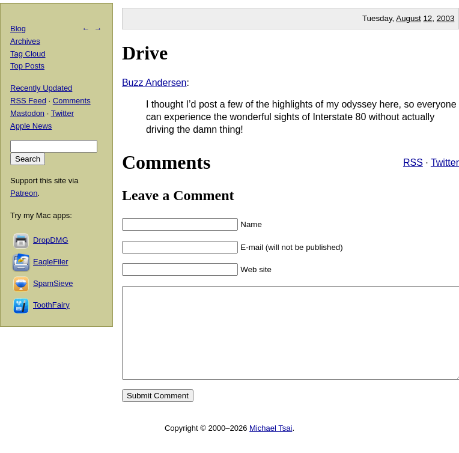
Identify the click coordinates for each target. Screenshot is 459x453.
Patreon (24, 193)
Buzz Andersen (154, 83)
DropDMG (50, 240)
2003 (446, 18)
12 (427, 18)
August (408, 18)
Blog (18, 28)
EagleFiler (50, 261)
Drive (145, 53)
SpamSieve (53, 283)
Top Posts (27, 65)
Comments (72, 100)
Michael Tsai (270, 446)
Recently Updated (41, 88)
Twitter (445, 162)
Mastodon (27, 113)
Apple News (31, 125)
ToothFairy (51, 304)
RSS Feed (28, 100)
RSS (413, 162)
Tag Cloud (28, 53)
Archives (25, 41)
